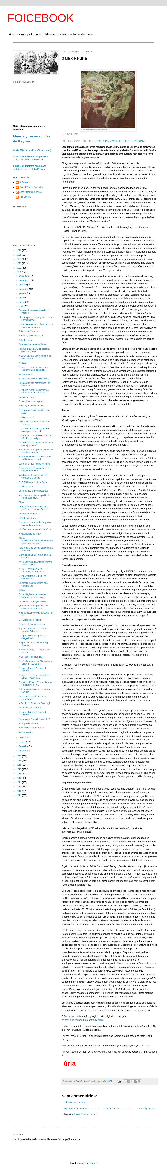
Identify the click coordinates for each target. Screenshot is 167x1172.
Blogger (93, 1163)
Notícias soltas (26, 374)
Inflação (22, 363)
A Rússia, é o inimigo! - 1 (31, 335)
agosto (22, 293)
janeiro (22, 750)
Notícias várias (26, 732)
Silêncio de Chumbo (28, 331)
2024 (19, 259)
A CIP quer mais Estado (30, 656)
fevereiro (23, 746)
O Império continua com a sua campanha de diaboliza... (33, 368)
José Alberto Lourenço (30, 192)
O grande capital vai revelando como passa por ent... (34, 430)
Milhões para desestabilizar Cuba (35, 529)
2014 (19, 782)
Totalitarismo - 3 (26, 417)
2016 (19, 773)
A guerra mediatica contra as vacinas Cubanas (33, 630)
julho (21, 297)
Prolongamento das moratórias (34, 378)
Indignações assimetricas (31, 405)
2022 (19, 268)
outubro (23, 284)
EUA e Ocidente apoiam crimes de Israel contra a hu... (36, 451)
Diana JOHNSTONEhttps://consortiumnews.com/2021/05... (36, 541)
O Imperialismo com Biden (32, 624)
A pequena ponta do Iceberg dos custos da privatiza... (35, 523)
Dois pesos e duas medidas (32, 344)
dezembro (24, 276)
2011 (19, 795)
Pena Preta (25, 197)
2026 (19, 250)
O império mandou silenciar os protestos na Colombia (34, 391)
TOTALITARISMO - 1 (29, 518)
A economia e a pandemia (31, 727)
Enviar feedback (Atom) (85, 1114)
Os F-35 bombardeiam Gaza (33, 482)
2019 (19, 760)
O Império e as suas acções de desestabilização (34, 469)
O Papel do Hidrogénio (30, 620)
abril (21, 737)
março (22, 742)
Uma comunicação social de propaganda (32, 697)
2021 (19, 272)
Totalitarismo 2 (26, 486)
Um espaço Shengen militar (32, 601)
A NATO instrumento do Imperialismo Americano (32, 570)
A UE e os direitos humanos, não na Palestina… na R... (35, 458)
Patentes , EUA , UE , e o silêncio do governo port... (35, 683)
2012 (19, 791)
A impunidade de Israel (30, 534)
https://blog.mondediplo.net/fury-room (83, 1020)
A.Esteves (24, 182)
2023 (19, 263)
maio (21, 306)
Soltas (22, 590)
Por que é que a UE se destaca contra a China (34, 350)
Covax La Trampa (27, 397)
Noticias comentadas (29, 513)
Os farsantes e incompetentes (33, 491)
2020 (19, 756)
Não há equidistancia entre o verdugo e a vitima (33, 476)
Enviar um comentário (77, 1102)
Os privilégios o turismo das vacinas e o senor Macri (32, 595)
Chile (21, 502)
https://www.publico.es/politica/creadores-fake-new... (36, 496)
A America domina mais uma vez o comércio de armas (36, 325)
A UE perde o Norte (28, 723)
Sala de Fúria (25, 340)
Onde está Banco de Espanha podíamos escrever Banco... (34, 508)
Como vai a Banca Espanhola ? (34, 719)
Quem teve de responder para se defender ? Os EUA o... (35, 607)
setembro (24, 289)
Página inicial (112, 1108)
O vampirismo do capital (30, 401)
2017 (19, 769)
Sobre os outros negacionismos (34, 464)
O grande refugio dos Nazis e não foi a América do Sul (35, 662)
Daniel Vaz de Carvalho (31, 187)
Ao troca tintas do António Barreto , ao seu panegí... (36, 563)
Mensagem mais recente (75, 1108)
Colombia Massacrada (30, 707)
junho (22, 302)
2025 (19, 255)
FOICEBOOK (40, 18)
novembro (24, 280)
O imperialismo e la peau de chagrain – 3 (32, 637)
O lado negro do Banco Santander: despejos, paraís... (36, 443)
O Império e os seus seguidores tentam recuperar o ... (34, 676)
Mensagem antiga (147, 1108)
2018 (19, 765)
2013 (19, 786)
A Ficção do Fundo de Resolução (35, 703)
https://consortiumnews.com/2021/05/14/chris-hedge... (36, 436)
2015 (19, 778)
